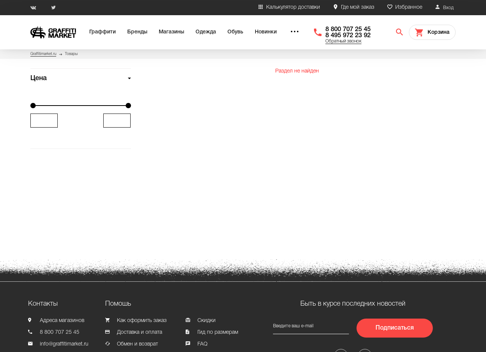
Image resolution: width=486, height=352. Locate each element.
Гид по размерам (217, 332)
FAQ (202, 344)
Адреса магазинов (62, 320)
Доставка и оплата (139, 332)
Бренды (137, 32)
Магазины (171, 32)
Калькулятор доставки (293, 7)
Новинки (266, 32)
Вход (448, 8)
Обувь (235, 32)
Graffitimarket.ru (43, 54)
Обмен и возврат (137, 344)
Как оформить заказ (142, 320)
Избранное (408, 7)
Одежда (206, 32)
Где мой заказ (357, 7)
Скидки (206, 320)
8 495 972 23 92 (348, 35)
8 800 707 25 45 (348, 29)
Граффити (102, 32)
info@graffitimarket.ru (64, 344)
